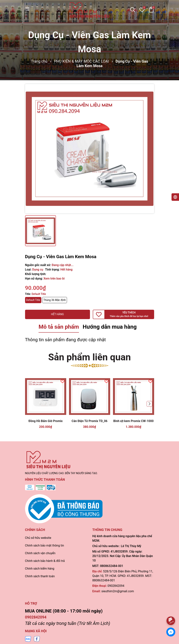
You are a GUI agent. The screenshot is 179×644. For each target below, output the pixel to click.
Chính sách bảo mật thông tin (44, 545)
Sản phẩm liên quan (89, 357)
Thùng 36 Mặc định (54, 299)
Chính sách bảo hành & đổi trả (45, 561)
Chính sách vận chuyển (40, 553)
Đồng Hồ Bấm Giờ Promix (45, 421)
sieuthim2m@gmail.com (117, 591)
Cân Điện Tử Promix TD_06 (90, 421)
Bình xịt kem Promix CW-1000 (133, 421)
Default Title (33, 299)
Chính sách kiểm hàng (39, 568)
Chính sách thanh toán (40, 576)
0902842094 (116, 586)
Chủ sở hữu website (38, 538)
